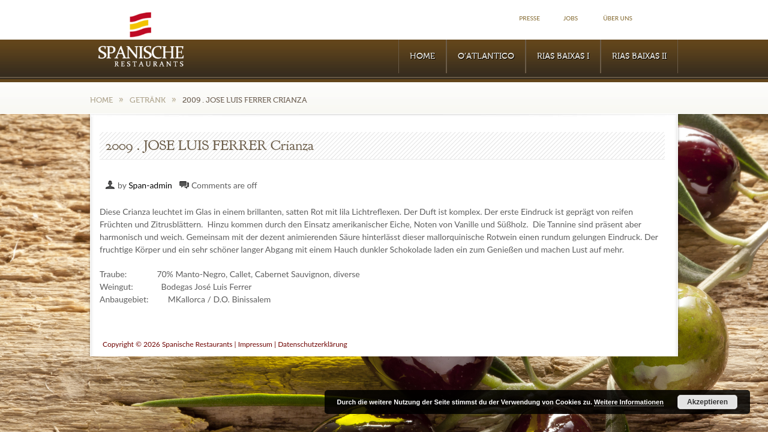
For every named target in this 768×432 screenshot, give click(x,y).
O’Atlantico (486, 56)
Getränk (148, 99)
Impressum (255, 344)
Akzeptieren (707, 402)
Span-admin (150, 185)
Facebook (665, 18)
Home (422, 56)
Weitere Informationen (629, 402)
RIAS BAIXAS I (563, 56)
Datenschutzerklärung (312, 344)
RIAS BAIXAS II (639, 56)
